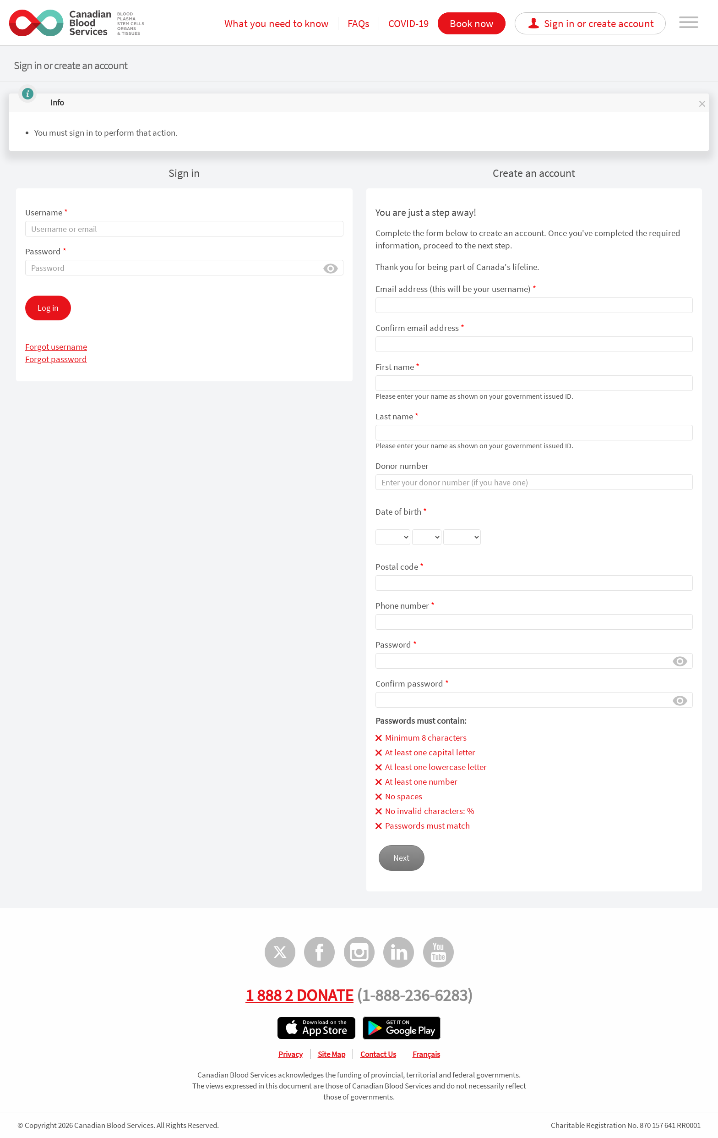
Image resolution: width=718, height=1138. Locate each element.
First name (397, 366)
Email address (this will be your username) (455, 288)
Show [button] (330, 268)
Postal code (399, 566)
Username (46, 212)
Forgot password (56, 358)
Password (45, 251)
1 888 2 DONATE (299, 995)
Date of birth (428, 528)
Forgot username (56, 346)
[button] (701, 102)
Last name (397, 416)
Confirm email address (419, 327)
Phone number (405, 605)
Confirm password (412, 683)
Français (426, 1054)
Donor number (402, 465)
